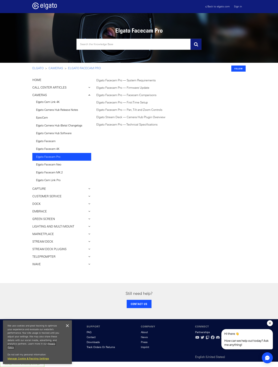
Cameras (56, 68)
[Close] (67, 326)
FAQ (89, 332)
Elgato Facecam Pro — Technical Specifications (127, 124)
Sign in (238, 6)
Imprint (145, 347)
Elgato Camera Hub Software (54, 133)
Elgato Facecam (46, 141)
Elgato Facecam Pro (84, 68)
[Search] (139, 44)
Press (144, 342)
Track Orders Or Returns (101, 347)
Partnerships (202, 332)
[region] (37, 342)
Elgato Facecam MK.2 (49, 172)
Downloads (93, 342)
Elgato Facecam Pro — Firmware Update (122, 87)
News (144, 337)
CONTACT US (139, 304)
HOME (36, 80)
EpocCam (42, 117)
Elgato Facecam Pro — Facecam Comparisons (126, 95)
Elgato (38, 68)
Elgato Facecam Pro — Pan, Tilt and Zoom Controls (129, 110)
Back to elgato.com (217, 6)
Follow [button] (238, 68)
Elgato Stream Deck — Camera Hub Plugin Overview (130, 117)
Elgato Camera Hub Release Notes (57, 110)
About (144, 332)
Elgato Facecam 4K (47, 149)
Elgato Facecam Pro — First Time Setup (122, 102)
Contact (91, 337)
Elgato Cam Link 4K (48, 102)
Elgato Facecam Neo (48, 164)
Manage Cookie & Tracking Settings (28, 358)
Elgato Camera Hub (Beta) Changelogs (59, 125)
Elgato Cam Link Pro (48, 180)
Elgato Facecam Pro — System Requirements (126, 80)
